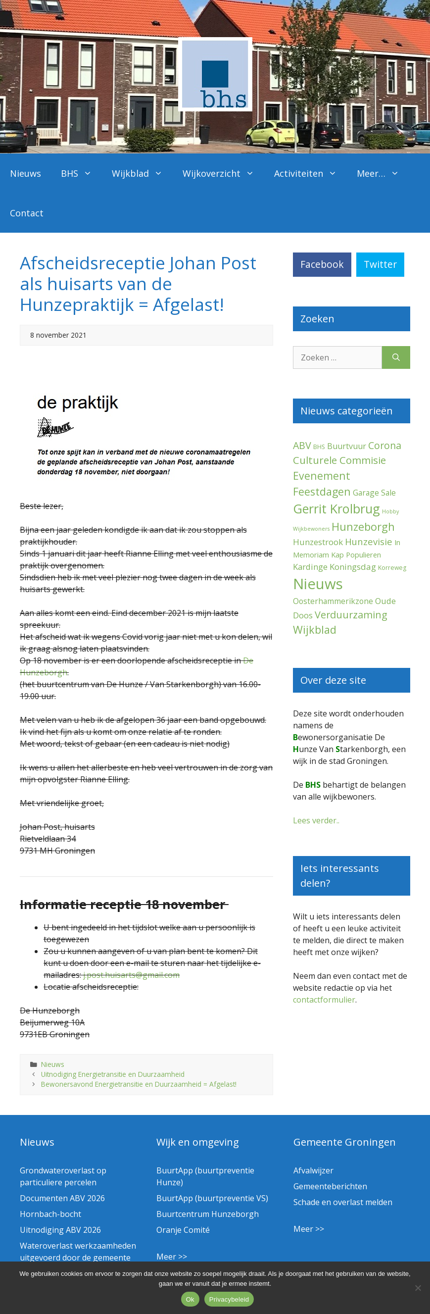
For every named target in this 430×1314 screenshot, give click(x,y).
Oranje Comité (183, 1229)
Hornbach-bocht (50, 1214)
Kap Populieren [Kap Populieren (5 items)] (356, 554)
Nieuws (25, 173)
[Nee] (418, 1288)
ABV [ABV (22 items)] (302, 445)
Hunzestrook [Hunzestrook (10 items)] (318, 542)
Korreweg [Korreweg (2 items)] (392, 567)
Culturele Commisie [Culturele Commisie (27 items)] (339, 460)
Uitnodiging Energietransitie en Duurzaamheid (113, 1074)
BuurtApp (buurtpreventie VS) (212, 1198)
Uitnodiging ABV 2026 (60, 1229)
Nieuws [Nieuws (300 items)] (318, 584)
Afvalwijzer (313, 1170)
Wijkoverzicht (223, 173)
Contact (27, 213)
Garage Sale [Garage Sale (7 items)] (374, 492)
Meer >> (171, 1256)
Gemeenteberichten (330, 1186)
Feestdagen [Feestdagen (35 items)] (322, 491)
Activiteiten (310, 173)
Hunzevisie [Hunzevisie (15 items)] (368, 541)
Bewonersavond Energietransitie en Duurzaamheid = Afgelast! (139, 1084)
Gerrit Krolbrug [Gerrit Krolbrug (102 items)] (336, 508)
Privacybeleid (229, 1299)
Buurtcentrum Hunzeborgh (207, 1214)
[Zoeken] (396, 357)
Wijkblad (142, 173)
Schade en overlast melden (342, 1202)
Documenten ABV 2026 (62, 1198)
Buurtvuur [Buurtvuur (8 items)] (346, 446)
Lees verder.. (316, 820)
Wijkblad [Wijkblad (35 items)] (314, 629)
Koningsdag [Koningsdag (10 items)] (353, 566)
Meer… (383, 173)
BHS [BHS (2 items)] (319, 447)
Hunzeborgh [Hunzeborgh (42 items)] (363, 526)
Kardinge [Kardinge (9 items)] (310, 566)
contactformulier (324, 999)
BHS (81, 173)
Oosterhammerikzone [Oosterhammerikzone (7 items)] (333, 601)
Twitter (380, 264)
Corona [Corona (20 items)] (384, 445)
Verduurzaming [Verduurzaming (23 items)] (351, 614)
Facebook (322, 264)
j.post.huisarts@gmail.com (131, 974)
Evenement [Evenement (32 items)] (321, 475)
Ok (190, 1299)
